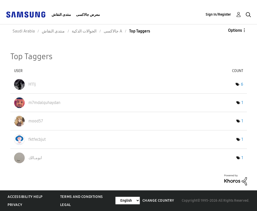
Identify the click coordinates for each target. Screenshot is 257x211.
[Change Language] (127, 200)
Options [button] (235, 30)
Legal (65, 205)
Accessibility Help (25, 197)
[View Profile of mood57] (35, 121)
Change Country (158, 200)
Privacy (15, 205)
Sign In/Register (218, 14)
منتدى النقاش (61, 15)
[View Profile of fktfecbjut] (37, 139)
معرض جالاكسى (88, 15)
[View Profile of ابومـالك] (35, 157)
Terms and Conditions (81, 197)
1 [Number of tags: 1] (242, 102)
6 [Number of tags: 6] (242, 84)
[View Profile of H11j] (32, 84)
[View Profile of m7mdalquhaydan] (44, 102)
